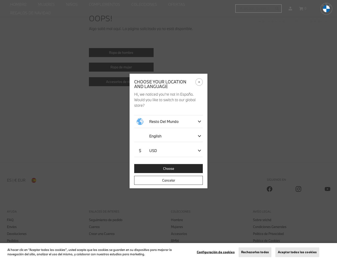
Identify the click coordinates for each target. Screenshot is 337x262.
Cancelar (168, 180)
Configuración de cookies (216, 252)
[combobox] (258, 8)
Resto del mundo (158, 121)
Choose (168, 168)
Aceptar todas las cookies (297, 252)
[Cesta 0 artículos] (303, 8)
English (155, 136)
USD (147, 150)
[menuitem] (18, 4)
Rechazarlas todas (255, 252)
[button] (290, 8)
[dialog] (168, 131)
